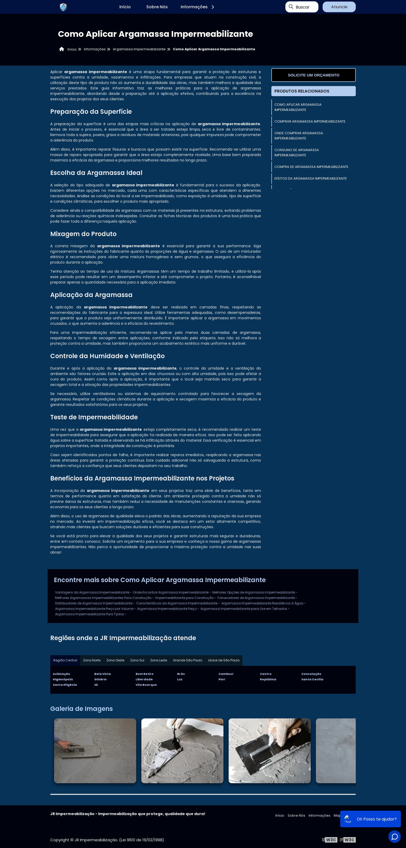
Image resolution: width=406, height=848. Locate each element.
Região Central (65, 660)
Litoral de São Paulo (224, 660)
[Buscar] (291, 7)
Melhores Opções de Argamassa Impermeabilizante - (255, 592)
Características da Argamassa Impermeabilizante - (178, 603)
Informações (198, 7)
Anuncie (339, 7)
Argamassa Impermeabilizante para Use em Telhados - (245, 608)
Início (125, 7)
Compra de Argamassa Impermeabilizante (311, 166)
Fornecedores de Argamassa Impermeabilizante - (257, 598)
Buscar (303, 7)
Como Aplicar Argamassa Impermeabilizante (298, 107)
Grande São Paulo (188, 660)
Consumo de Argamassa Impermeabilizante (296, 152)
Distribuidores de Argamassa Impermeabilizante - (95, 603)
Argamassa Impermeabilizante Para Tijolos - (91, 614)
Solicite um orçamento (313, 75)
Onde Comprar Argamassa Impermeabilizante (298, 136)
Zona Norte (91, 660)
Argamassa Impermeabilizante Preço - (168, 608)
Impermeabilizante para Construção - (185, 598)
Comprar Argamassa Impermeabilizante (310, 121)
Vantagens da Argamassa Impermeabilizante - (93, 592)
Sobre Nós (157, 7)
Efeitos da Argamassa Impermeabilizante (310, 178)
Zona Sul (138, 660)
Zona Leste (159, 660)
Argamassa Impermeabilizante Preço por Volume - (95, 608)
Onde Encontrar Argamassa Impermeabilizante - (172, 592)
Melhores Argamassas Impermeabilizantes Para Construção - (104, 598)
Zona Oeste (116, 660)
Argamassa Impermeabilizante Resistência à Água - (263, 603)
